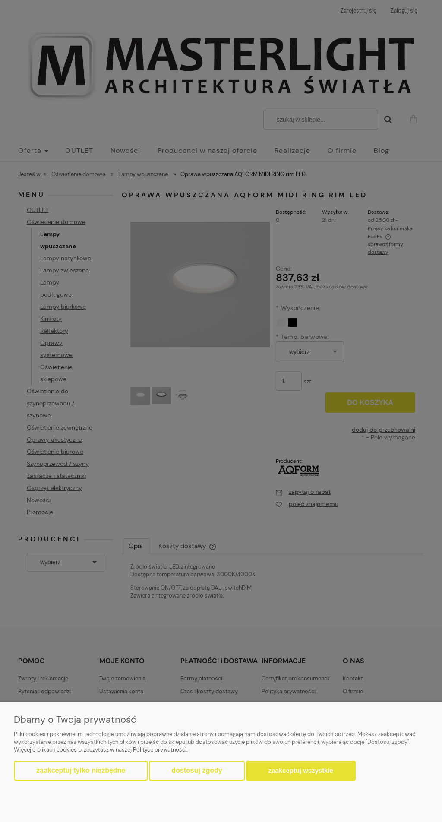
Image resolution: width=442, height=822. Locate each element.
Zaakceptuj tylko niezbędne (80, 770)
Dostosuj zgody (196, 770)
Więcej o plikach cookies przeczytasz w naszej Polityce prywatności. (101, 749)
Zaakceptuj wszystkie (300, 770)
